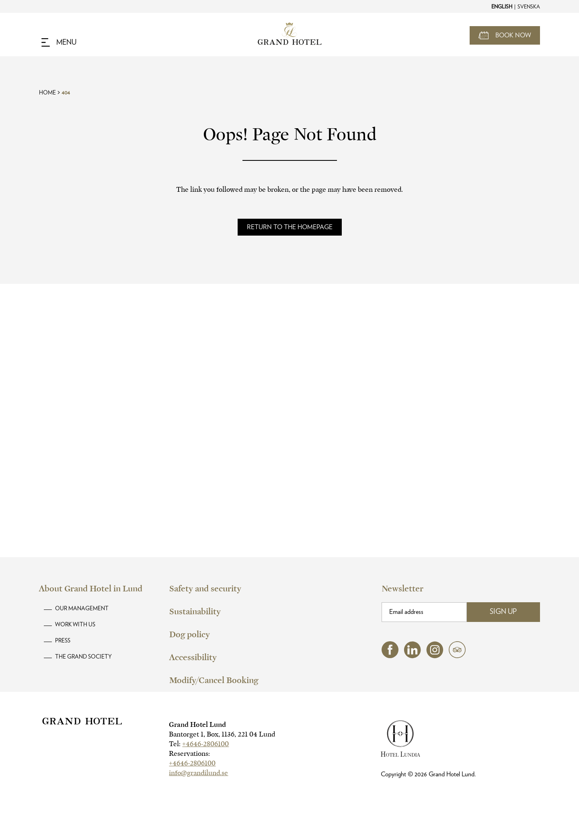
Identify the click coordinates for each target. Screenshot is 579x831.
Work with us (75, 625)
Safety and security (205, 588)
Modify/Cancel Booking (213, 680)
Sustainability (195, 611)
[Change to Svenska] (528, 6)
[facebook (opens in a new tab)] (390, 656)
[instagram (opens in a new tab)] (434, 656)
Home (47, 93)
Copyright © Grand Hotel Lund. (428, 774)
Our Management (82, 608)
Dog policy (189, 634)
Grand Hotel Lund (197, 724)
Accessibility (193, 657)
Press (62, 641)
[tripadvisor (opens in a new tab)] (457, 656)
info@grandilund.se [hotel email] (198, 773)
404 (66, 93)
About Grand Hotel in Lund (90, 588)
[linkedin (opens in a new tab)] (412, 656)
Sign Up (503, 612)
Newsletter (402, 588)
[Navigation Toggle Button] (59, 42)
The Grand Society (83, 657)
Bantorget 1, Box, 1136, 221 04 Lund (222, 734)
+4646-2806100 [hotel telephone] (205, 744)
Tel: (199, 744)
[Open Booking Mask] (505, 35)
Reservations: (189, 753)
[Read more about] (290, 227)
